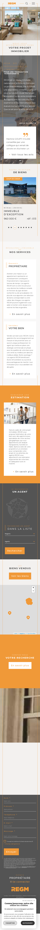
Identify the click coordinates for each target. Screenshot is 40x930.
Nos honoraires (9, 915)
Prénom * (9, 822)
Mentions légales (29, 915)
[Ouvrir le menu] (33, 3)
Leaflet (15, 650)
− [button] (33, 607)
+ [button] (33, 604)
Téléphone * (10, 831)
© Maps (21, 650)
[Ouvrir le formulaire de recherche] (26, 3)
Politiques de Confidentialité (28, 883)
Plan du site (19, 915)
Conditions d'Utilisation (10, 883)
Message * (9, 847)
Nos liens (14, 916)
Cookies (31, 916)
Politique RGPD (23, 916)
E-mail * (8, 839)
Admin (8, 916)
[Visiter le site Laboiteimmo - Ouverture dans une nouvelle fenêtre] (20, 923)
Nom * (7, 814)
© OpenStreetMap (31, 650)
